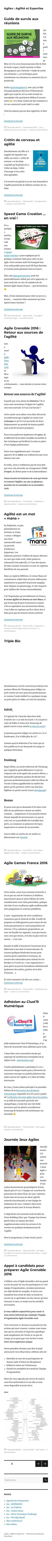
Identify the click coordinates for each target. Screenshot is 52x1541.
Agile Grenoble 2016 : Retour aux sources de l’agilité (23, 332)
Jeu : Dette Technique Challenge (21, 1514)
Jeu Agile (38, 316)
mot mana (32, 628)
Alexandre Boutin (14, 127)
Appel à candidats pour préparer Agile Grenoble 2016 (25, 1270)
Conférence (38, 501)
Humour (7, 628)
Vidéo (16, 853)
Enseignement (41, 201)
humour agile (16, 628)
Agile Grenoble (10, 504)
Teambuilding (33, 1253)
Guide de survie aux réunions (15, 130)
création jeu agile (11, 318)
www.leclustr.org (25, 1060)
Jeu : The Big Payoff (15, 1517)
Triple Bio (12, 641)
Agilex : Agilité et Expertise (23, 8)
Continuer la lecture (13, 121)
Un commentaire (26, 318)
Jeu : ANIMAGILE (14, 1504)
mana (25, 628)
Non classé (38, 850)
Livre (41, 127)
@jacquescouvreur (21, 276)
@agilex (7, 853)
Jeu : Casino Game (14, 1511)
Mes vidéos (11, 1524)
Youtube (23, 837)
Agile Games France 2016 (25, 863)
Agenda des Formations (17, 1500)
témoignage (39, 790)
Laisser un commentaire (38, 130)
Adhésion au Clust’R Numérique (21, 1004)
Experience (39, 626)
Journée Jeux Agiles (21, 1140)
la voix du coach (37, 726)
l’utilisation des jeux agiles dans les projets (27, 1097)
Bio (12, 853)
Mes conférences (14, 1521)
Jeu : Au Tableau (14, 1507)
